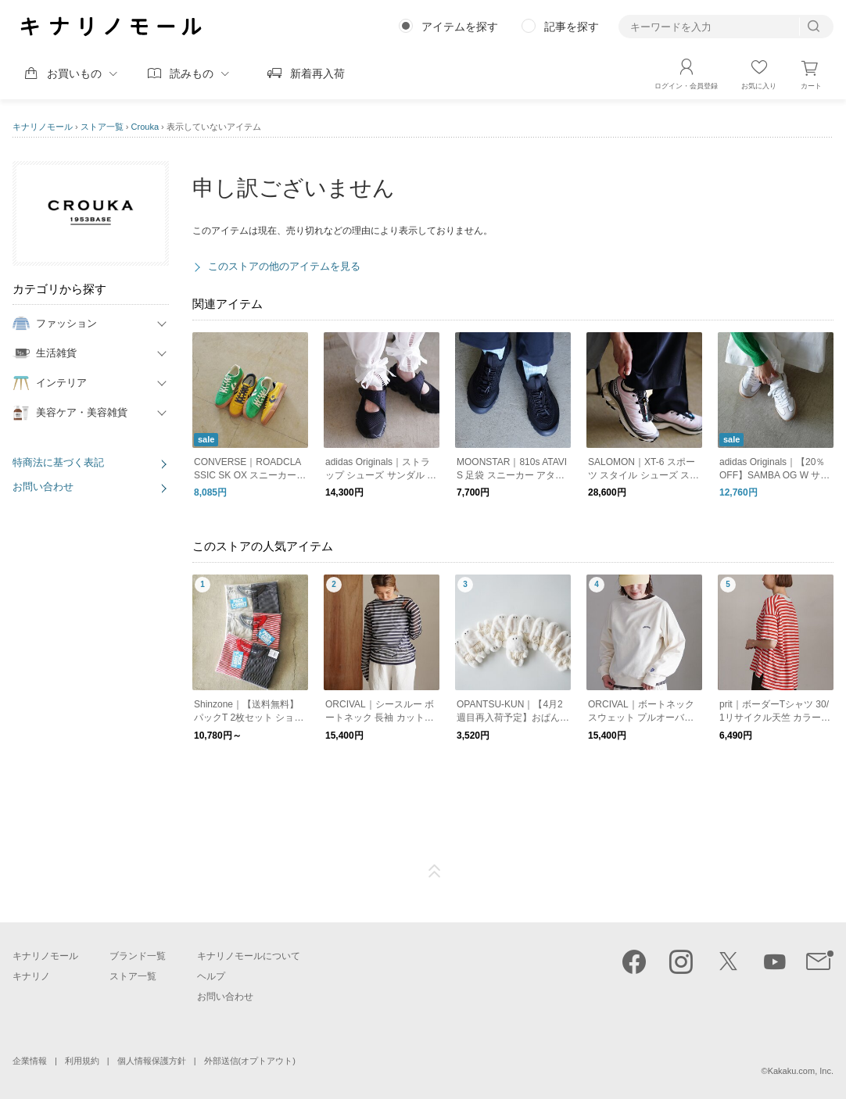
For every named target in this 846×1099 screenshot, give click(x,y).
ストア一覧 (102, 126)
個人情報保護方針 (151, 1060)
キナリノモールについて (248, 955)
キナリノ (31, 976)
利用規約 (82, 1060)
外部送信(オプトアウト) (250, 1060)
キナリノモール (43, 126)
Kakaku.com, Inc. (800, 1071)
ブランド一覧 (137, 955)
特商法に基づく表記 (58, 462)
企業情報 (30, 1060)
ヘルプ (211, 976)
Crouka (145, 126)
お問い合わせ (43, 486)
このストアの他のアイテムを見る (284, 266)
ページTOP (434, 871)
